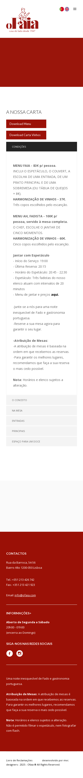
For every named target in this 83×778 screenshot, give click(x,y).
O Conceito (19, 400)
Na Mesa (17, 410)
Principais (18, 431)
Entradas (18, 420)
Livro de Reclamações (19, 760)
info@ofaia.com (25, 595)
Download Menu (20, 124)
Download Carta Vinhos (25, 135)
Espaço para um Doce (26, 441)
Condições (19, 146)
